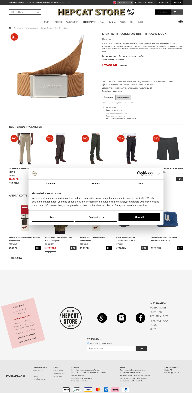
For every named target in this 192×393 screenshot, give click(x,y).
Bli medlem (163, 3)
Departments (18, 28)
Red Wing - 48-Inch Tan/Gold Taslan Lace (93, 239)
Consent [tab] (51, 183)
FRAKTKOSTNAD (159, 310)
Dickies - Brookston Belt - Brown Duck (54, 28)
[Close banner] (159, 174)
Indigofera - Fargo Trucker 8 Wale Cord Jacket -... (58, 239)
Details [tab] (96, 183)
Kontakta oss (15, 366)
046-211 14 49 (38, 360)
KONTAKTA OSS (158, 297)
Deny (53, 217)
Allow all (139, 217)
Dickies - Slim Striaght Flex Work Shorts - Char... (167, 170)
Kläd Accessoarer (32, 28)
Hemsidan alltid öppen (26, 325)
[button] (175, 12)
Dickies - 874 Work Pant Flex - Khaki (23, 170)
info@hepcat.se (39, 368)
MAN (102, 22)
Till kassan (162, 12)
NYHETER (58, 22)
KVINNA (112, 22)
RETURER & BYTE (159, 305)
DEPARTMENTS (89, 22)
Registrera (94, 333)
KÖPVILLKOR (156, 301)
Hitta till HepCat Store (27, 329)
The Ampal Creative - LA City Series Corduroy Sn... (164, 239)
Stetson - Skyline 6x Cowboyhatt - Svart (125, 239)
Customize (96, 217)
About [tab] (141, 183)
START (46, 22)
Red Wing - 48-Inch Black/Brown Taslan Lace (24, 239)
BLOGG (140, 22)
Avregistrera (107, 333)
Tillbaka (15, 258)
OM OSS (154, 314)
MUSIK (123, 22)
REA (131, 22)
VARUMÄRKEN (72, 22)
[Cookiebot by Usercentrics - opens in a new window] (139, 173)
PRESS (153, 318)
